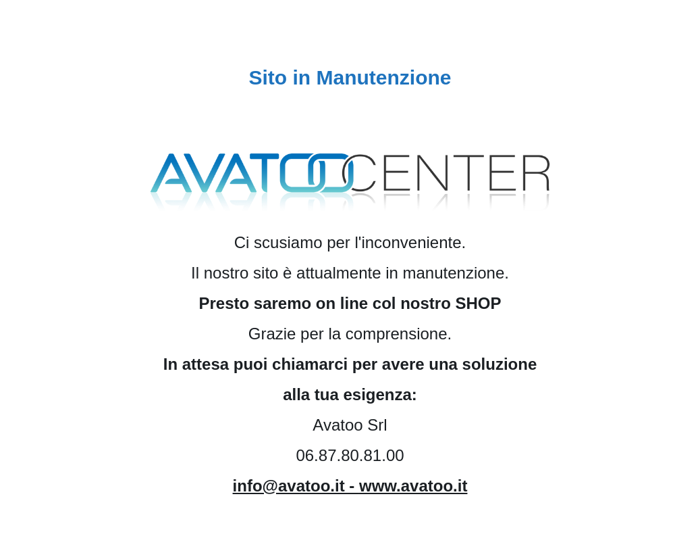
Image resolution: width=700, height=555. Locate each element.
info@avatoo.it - (296, 486)
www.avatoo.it (413, 486)
